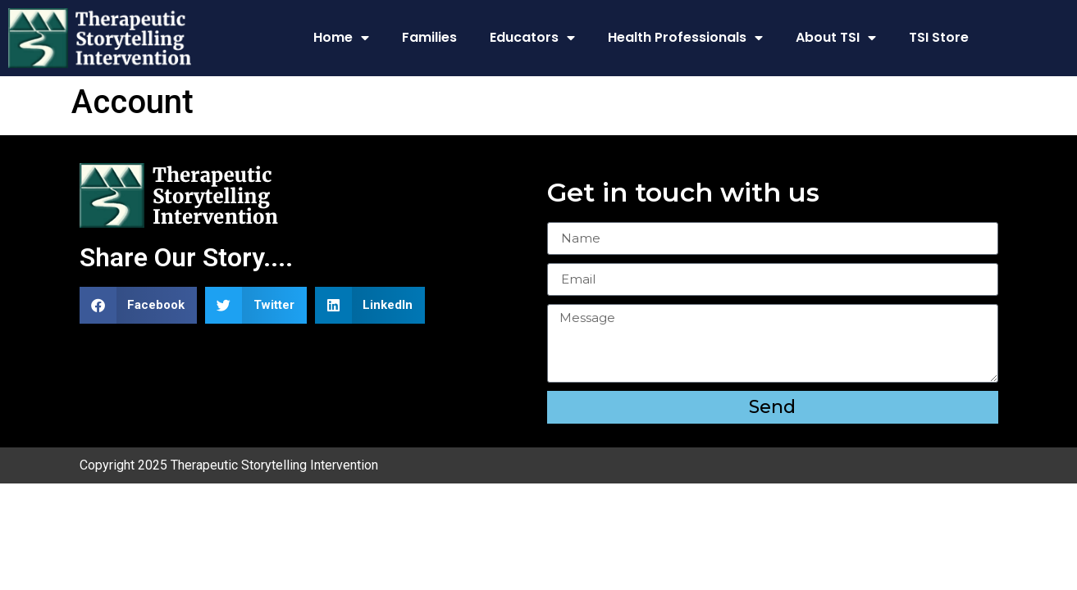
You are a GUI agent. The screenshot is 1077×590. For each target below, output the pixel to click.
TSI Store (939, 37)
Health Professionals (685, 37)
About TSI (836, 37)
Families (429, 37)
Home (341, 37)
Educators (532, 37)
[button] (139, 305)
